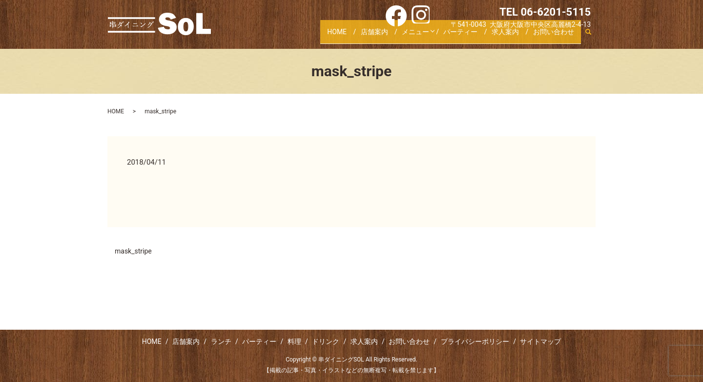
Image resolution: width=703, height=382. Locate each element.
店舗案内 (361, 36)
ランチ (221, 341)
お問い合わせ (552, 36)
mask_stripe (133, 251)
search (588, 36)
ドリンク (325, 341)
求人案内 (502, 36)
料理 (294, 341)
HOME (321, 36)
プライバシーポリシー (475, 341)
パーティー (454, 36)
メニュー (405, 36)
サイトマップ (540, 341)
